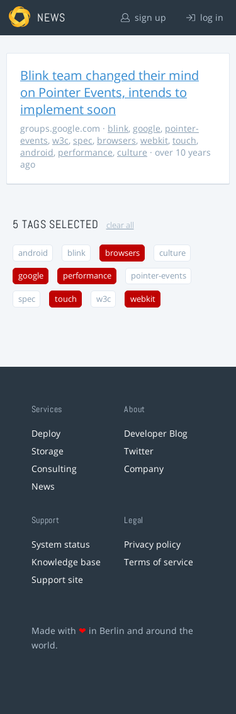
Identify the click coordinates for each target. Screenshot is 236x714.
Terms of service (158, 562)
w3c (60, 140)
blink (118, 128)
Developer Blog (156, 433)
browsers (116, 140)
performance (85, 152)
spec (83, 140)
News (43, 486)
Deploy (45, 433)
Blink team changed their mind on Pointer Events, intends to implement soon (109, 92)
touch (184, 140)
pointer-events (158, 275)
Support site (57, 579)
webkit (154, 140)
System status (60, 544)
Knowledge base (66, 562)
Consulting (54, 469)
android (36, 152)
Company (144, 469)
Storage (47, 451)
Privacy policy (152, 544)
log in (204, 17)
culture (132, 152)
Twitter (139, 451)
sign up (143, 17)
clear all (120, 225)
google (146, 128)
